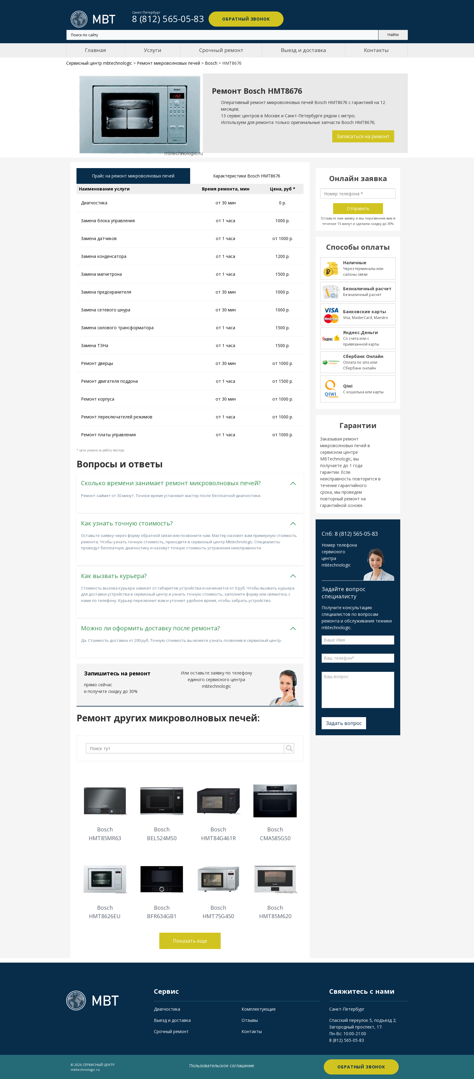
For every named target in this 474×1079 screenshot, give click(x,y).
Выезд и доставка (303, 50)
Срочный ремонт (221, 50)
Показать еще (190, 941)
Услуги (152, 50)
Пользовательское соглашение (221, 1065)
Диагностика (167, 1009)
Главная (95, 50)
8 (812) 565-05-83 (346, 1040)
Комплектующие (259, 1009)
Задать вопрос (344, 723)
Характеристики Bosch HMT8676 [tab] (246, 176)
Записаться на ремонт (363, 136)
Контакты (376, 50)
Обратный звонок (246, 19)
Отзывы (250, 1020)
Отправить (358, 208)
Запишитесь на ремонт (117, 673)
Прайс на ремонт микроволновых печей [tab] (133, 176)
